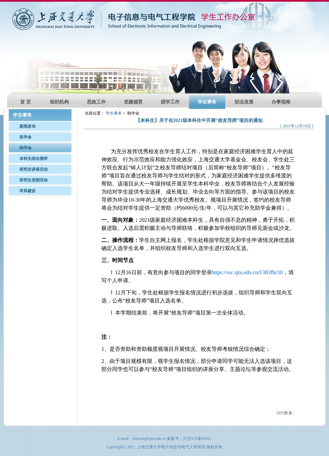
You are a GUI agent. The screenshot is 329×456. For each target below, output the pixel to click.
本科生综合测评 (33, 158)
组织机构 (59, 102)
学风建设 (27, 191)
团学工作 (170, 102)
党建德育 (133, 102)
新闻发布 (27, 126)
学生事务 (207, 102)
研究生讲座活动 (33, 169)
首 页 (25, 102)
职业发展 (244, 102)
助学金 (25, 148)
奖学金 (25, 137)
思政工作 (96, 102)
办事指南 (281, 102)
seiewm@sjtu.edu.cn (149, 438)
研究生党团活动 (33, 180)
